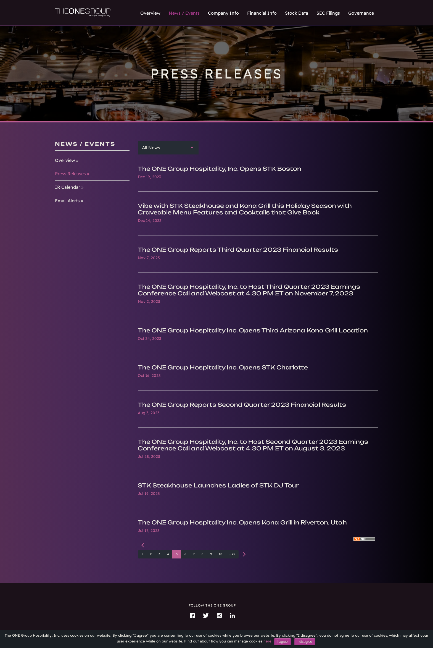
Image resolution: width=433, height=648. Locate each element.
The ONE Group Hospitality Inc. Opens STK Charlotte (223, 367)
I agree (282, 642)
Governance (361, 13)
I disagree (304, 642)
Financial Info (262, 13)
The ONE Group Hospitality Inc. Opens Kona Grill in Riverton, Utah (242, 522)
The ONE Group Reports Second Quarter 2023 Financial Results (242, 404)
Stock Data (296, 13)
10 (220, 554)
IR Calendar (67, 187)
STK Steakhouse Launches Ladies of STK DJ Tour (218, 485)
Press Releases (70, 173)
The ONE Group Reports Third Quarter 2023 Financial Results (238, 249)
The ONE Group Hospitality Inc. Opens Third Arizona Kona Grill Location (253, 330)
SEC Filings (328, 13)
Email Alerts (67, 200)
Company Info (223, 13)
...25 (232, 554)
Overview (150, 13)
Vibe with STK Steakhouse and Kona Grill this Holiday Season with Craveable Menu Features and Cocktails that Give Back (245, 209)
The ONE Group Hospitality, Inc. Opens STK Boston (219, 168)
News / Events (184, 13)
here (267, 641)
